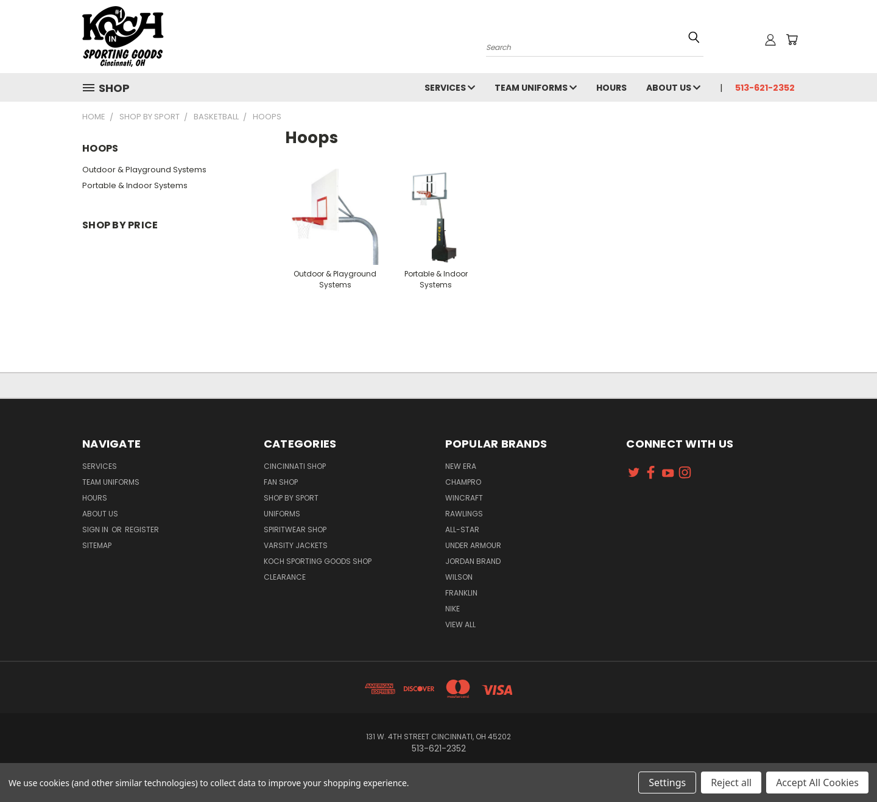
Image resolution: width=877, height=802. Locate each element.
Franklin (461, 593)
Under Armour (473, 545)
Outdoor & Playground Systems (144, 169)
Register (142, 529)
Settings (667, 782)
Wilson (459, 577)
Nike (452, 608)
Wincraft (464, 498)
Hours (611, 88)
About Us (673, 88)
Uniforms (282, 513)
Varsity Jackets (296, 545)
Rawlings (464, 513)
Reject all (731, 782)
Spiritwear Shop (295, 529)
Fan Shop (281, 482)
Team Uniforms (536, 88)
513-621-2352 (765, 88)
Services (449, 88)
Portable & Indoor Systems (135, 185)
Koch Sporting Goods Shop (318, 561)
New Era (460, 466)
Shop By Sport (291, 498)
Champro (463, 482)
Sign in (96, 529)
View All (460, 624)
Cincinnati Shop (295, 466)
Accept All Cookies (817, 782)
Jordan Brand (473, 561)
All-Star (462, 529)
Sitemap (96, 545)
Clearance (285, 577)
